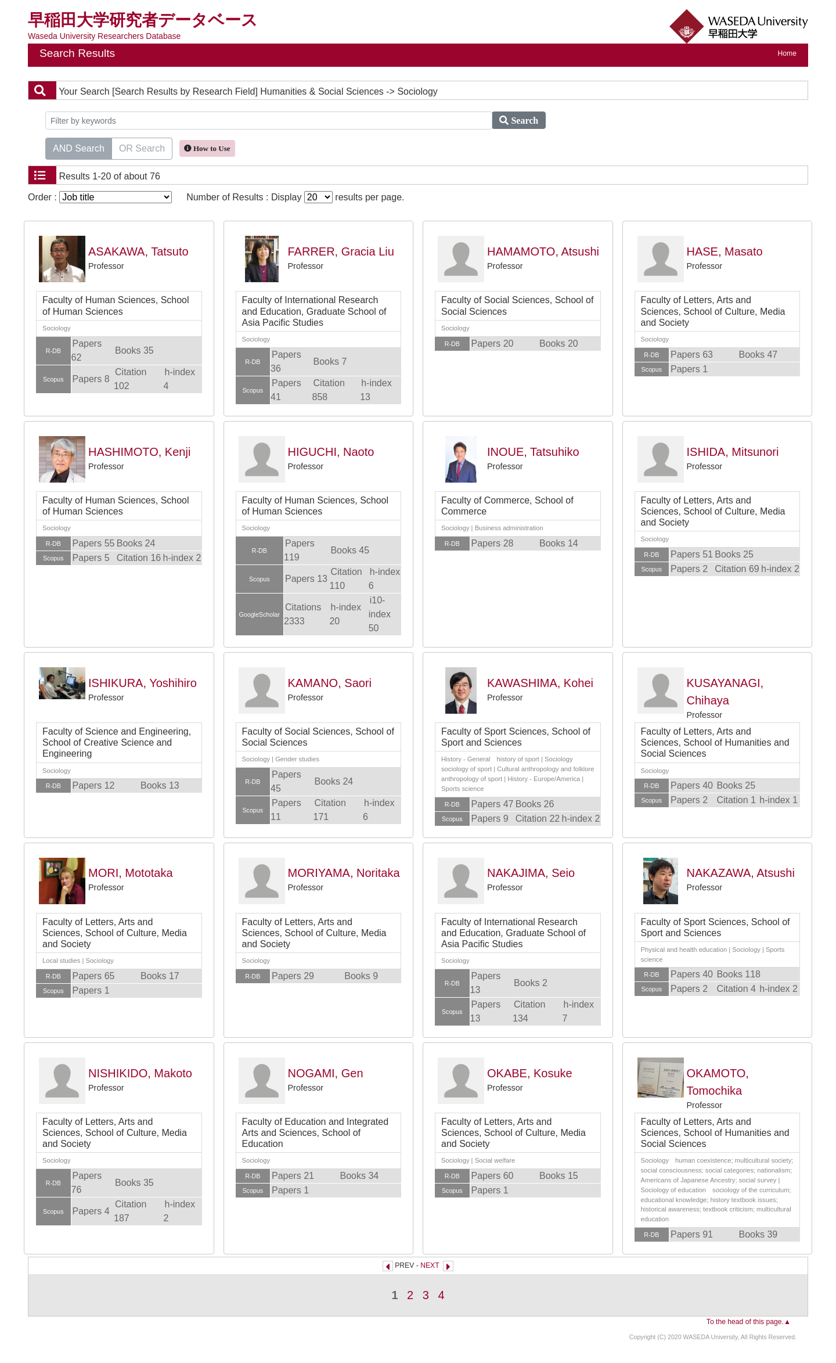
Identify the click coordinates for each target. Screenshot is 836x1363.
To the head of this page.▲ (749, 1322)
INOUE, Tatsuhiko (533, 451)
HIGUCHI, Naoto (331, 451)
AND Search (79, 147)
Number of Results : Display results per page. (295, 197)
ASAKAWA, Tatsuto (138, 251)
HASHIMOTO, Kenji (139, 451)
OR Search (142, 147)
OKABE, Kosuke (529, 1073)
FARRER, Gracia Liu (341, 251)
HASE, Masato (725, 251)
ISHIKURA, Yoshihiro (142, 683)
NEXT (429, 1265)
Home (787, 53)
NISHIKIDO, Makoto (140, 1073)
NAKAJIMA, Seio (531, 872)
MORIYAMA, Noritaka (344, 872)
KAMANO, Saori (330, 683)
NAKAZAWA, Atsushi (741, 872)
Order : (100, 197)
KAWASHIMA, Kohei (540, 683)
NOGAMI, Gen (325, 1073)
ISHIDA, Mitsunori (733, 451)
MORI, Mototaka (130, 872)
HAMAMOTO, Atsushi (543, 251)
